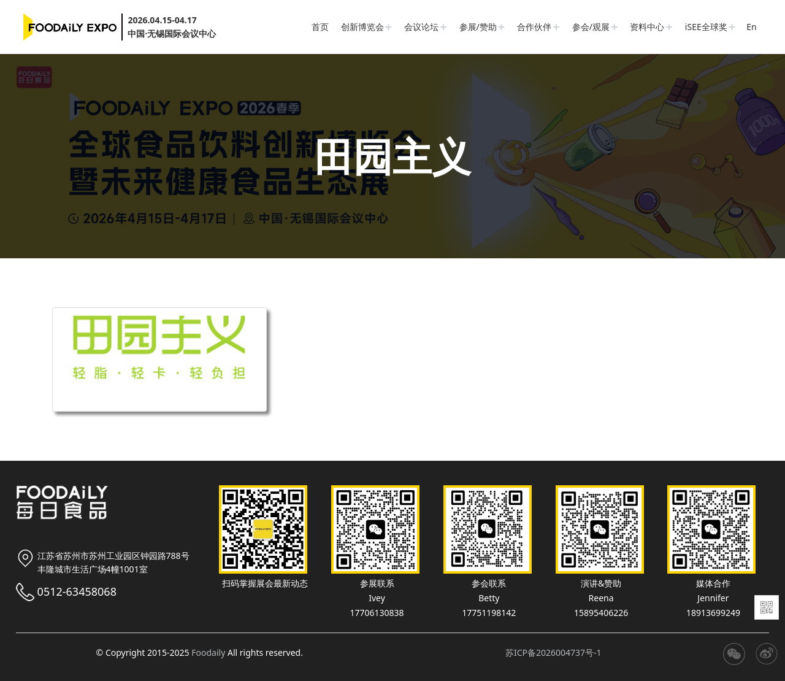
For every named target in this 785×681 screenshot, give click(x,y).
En (751, 27)
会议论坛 (421, 27)
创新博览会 (362, 27)
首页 (320, 27)
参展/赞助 (478, 27)
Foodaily (208, 652)
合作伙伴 (534, 27)
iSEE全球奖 (706, 27)
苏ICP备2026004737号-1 (553, 652)
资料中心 (647, 27)
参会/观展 (591, 27)
